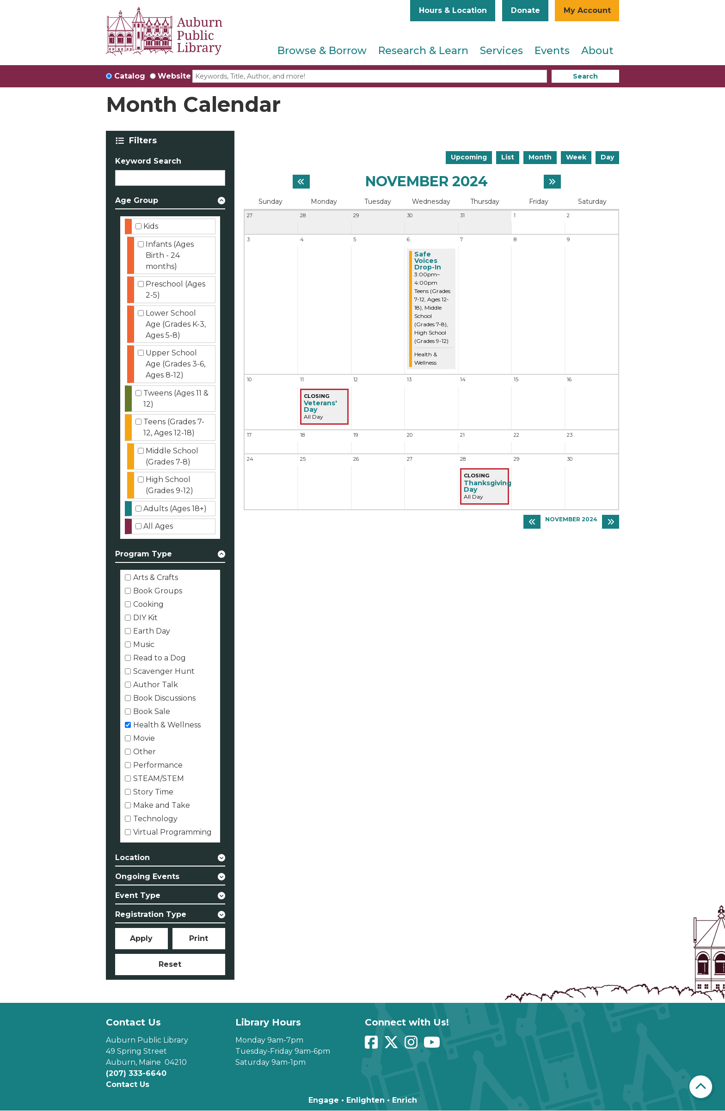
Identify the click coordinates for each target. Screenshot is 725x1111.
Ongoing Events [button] (147, 876)
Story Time (153, 791)
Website (174, 76)
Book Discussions (164, 698)
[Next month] (552, 182)
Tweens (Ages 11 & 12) (176, 399)
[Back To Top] (700, 1086)
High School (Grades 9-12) (169, 485)
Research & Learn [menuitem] (423, 50)
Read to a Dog (159, 657)
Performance (158, 765)
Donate (525, 10)
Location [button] (132, 857)
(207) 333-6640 (136, 1073)
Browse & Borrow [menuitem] (322, 50)
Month (540, 157)
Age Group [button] (136, 200)
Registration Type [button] (150, 914)
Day (607, 157)
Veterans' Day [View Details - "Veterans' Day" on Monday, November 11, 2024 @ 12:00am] (320, 406)
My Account (587, 10)
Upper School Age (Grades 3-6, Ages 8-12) (175, 363)
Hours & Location (453, 10)
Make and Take (161, 805)
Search (585, 76)
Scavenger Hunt (164, 671)
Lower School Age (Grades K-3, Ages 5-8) (176, 324)
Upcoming (469, 157)
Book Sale (151, 711)
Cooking (148, 604)
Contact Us (127, 1084)
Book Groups (157, 590)
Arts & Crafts (155, 577)
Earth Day (151, 631)
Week (576, 157)
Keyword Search (148, 161)
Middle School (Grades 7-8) (172, 456)
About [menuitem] (597, 50)
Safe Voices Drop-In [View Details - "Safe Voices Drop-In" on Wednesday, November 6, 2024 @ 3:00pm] (427, 260)
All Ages (158, 526)
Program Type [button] (143, 553)
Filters (144, 140)
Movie (144, 738)
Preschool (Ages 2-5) (175, 289)
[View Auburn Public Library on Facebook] (372, 1045)
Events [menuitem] (552, 50)
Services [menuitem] (501, 50)
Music (143, 644)
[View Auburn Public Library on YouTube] (433, 1045)
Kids (150, 226)
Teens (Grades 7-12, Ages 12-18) (173, 427)
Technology (155, 818)
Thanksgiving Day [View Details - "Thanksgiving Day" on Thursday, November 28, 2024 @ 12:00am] (487, 486)
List (507, 157)
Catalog (129, 76)
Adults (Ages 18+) (175, 508)
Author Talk (155, 684)
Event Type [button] (137, 895)
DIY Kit (145, 617)
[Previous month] (301, 182)
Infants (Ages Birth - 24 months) (170, 255)
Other (144, 751)
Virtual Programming (172, 832)
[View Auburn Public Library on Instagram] (412, 1045)
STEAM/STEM (158, 778)
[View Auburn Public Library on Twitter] (392, 1045)
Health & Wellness (167, 724)
